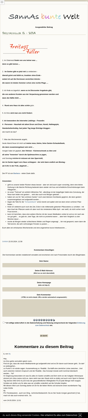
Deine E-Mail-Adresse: (44, 272)
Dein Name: (44, 261)
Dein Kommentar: (44, 296)
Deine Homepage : (44, 284)
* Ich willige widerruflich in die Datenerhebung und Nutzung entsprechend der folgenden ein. (44, 324)
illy (10, 354)
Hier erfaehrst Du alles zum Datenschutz (59, 415)
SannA (5, 241)
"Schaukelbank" (30, 202)
